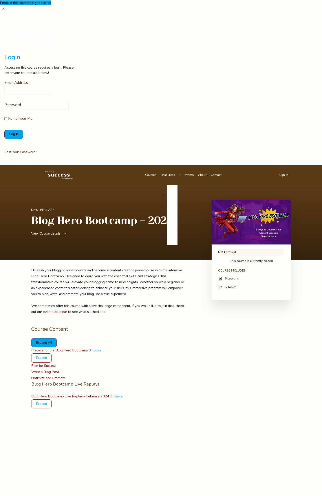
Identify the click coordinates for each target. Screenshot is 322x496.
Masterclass (43, 210)
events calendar (55, 311)
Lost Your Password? (20, 152)
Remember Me (18, 118)
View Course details (49, 233)
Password (12, 104)
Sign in (283, 175)
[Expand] (41, 358)
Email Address (16, 82)
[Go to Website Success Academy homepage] (58, 174)
